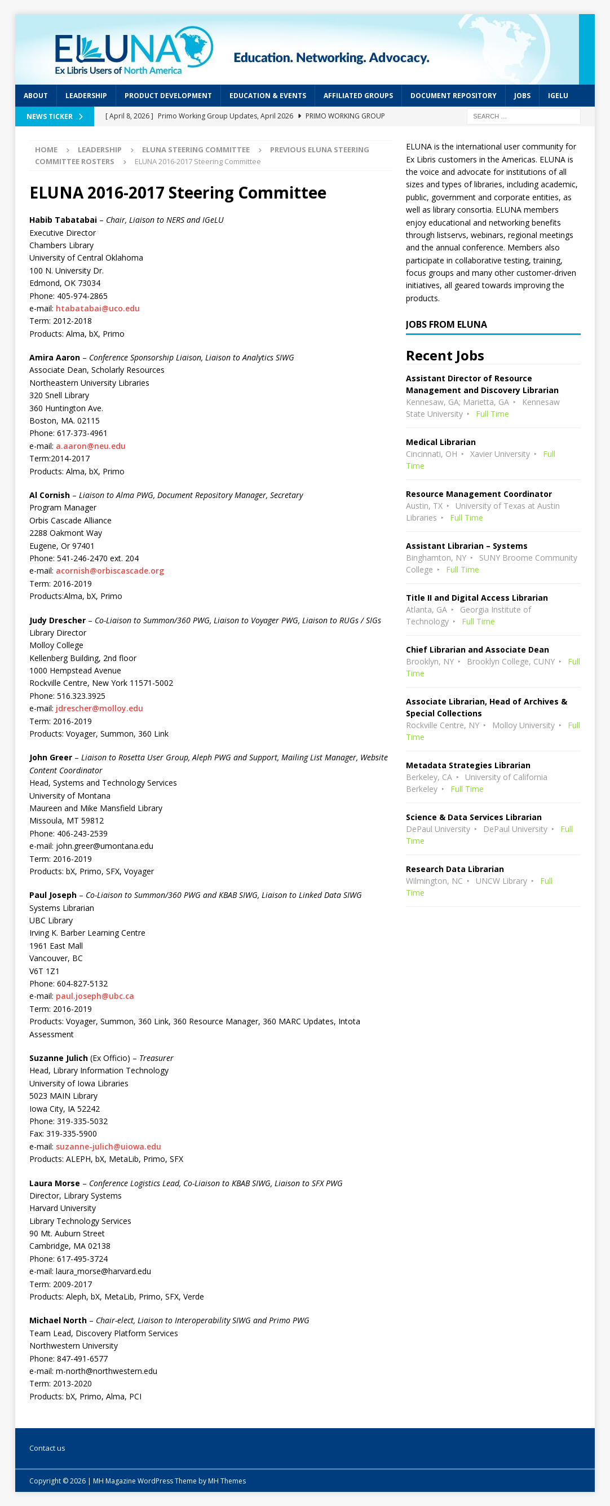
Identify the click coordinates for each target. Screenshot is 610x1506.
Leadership (86, 95)
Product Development (168, 95)
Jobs (522, 95)
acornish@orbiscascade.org (110, 570)
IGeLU (558, 95)
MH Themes (227, 1481)
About (36, 95)
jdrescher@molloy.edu (99, 708)
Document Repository (453, 95)
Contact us (47, 1448)
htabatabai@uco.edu (98, 308)
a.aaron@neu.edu (90, 446)
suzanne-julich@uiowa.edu (108, 1146)
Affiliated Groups (358, 95)
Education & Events (267, 95)
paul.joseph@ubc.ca (95, 995)
